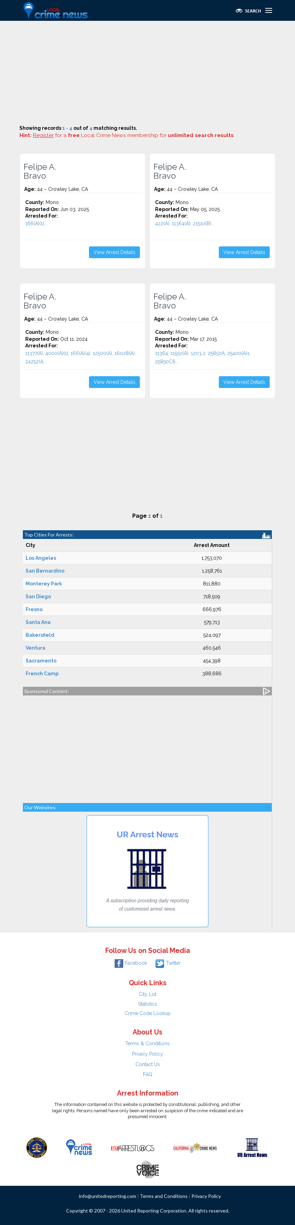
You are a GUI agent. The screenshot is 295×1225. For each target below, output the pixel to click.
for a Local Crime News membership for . (134, 135)
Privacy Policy (147, 1054)
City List (148, 994)
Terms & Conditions (147, 1043)
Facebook (131, 963)
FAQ (147, 1074)
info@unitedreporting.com (107, 1196)
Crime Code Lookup (148, 1013)
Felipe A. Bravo (40, 171)
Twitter (168, 963)
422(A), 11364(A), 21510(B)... (184, 223)
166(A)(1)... (36, 223)
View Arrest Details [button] (114, 252)
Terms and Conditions (164, 1196)
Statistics (147, 1004)
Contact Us (147, 1064)
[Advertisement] (147, 72)
